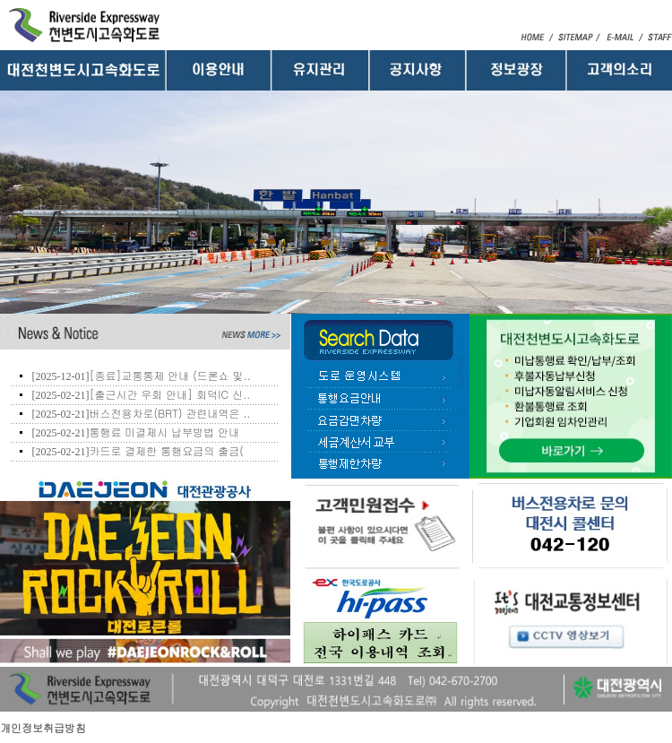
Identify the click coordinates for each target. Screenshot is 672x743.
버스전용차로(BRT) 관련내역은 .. (169, 412)
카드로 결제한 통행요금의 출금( (166, 450)
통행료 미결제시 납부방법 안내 (164, 431)
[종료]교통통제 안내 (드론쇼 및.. (170, 375)
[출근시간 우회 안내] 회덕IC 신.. (169, 394)
